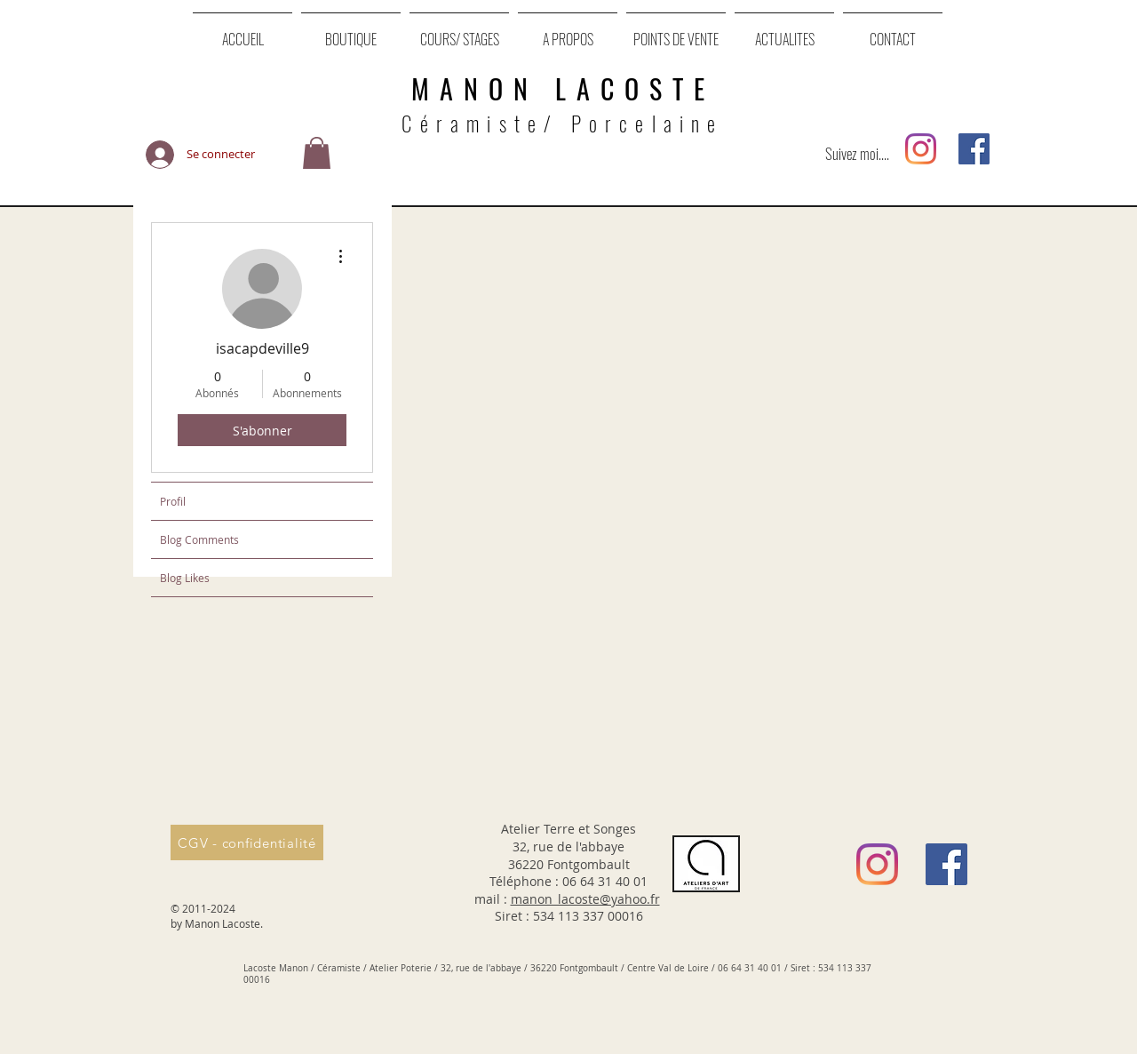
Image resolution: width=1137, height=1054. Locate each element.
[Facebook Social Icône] (974, 148)
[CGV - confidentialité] (247, 842)
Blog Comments (199, 539)
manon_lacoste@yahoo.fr (585, 898)
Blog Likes (185, 578)
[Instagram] (920, 148)
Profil (173, 501)
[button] (316, 154)
